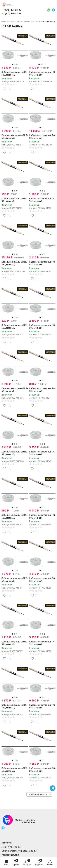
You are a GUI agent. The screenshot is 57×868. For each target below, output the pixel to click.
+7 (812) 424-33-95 (11, 847)
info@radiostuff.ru (10, 855)
